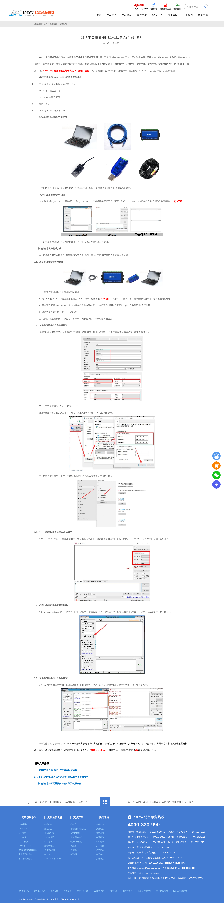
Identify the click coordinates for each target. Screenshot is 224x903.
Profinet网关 (49, 837)
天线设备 (74, 849)
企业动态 (100, 824)
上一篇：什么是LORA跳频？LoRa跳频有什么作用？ (59, 801)
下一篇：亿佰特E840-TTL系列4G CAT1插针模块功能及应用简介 (158, 801)
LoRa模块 (23, 824)
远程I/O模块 (49, 845)
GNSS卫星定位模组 (52, 858)
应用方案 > (54, 23)
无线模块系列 (28, 816)
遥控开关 (48, 828)
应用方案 (174, 15)
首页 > (46, 23)
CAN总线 (48, 841)
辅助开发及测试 (25, 858)
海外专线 (54, 890)
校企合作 (100, 841)
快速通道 (104, 816)
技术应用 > (64, 23)
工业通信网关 (50, 849)
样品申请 (100, 854)
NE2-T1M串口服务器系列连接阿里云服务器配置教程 (62, 776)
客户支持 (143, 15)
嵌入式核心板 (76, 837)
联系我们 (100, 837)
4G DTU (47, 854)
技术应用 (100, 832)
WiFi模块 (22, 837)
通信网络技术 (162, 890)
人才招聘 (100, 845)
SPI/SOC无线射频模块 (28, 849)
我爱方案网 (127, 890)
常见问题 (100, 849)
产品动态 (100, 828)
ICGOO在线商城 (180, 890)
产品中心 (112, 15)
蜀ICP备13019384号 (70, 899)
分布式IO (74, 824)
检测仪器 (67, 890)
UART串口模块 (25, 845)
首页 (99, 15)
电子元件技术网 (144, 890)
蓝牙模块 (22, 832)
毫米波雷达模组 (25, 854)
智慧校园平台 (82, 890)
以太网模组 (75, 832)
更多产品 (78, 816)
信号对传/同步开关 (78, 828)
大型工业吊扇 (39, 890)
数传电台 (48, 824)
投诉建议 (100, 858)
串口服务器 (49, 832)
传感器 (73, 845)
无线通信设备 (54, 816)
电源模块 (74, 854)
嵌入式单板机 (76, 841)
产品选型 (128, 15)
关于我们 (189, 15)
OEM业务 (158, 15)
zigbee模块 (23, 841)
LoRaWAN (23, 828)
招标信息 (113, 890)
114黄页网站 (99, 890)
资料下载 (204, 15)
